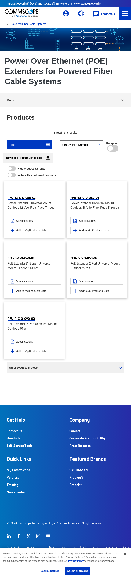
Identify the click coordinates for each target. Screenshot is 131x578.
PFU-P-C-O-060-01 (21, 258)
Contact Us (14, 431)
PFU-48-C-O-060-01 (84, 197)
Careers (74, 431)
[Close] (125, 554)
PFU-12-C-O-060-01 (21, 197)
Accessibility (14, 547)
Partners (13, 477)
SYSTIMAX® (78, 470)
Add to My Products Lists (31, 230)
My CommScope (18, 470)
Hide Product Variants (31, 168)
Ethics (50, 547)
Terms (94, 547)
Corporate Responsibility (87, 438)
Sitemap (126, 547)
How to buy (15, 438)
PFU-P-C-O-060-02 (83, 258)
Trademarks (110, 547)
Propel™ (75, 484)
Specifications (24, 220)
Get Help (16, 419)
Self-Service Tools (19, 445)
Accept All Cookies (77, 571)
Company (79, 419)
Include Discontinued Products (36, 174)
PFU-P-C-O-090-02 (21, 318)
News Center (16, 492)
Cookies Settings (50, 571)
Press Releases (80, 445)
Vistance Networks (89, 3)
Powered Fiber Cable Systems (28, 24)
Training (13, 484)
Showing (59, 132)
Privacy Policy (76, 560)
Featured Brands (87, 459)
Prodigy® (76, 477)
